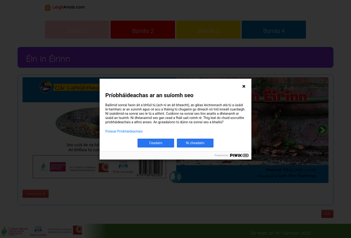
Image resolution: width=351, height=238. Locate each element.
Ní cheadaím (195, 143)
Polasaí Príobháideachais (124, 131)
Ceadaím (155, 143)
